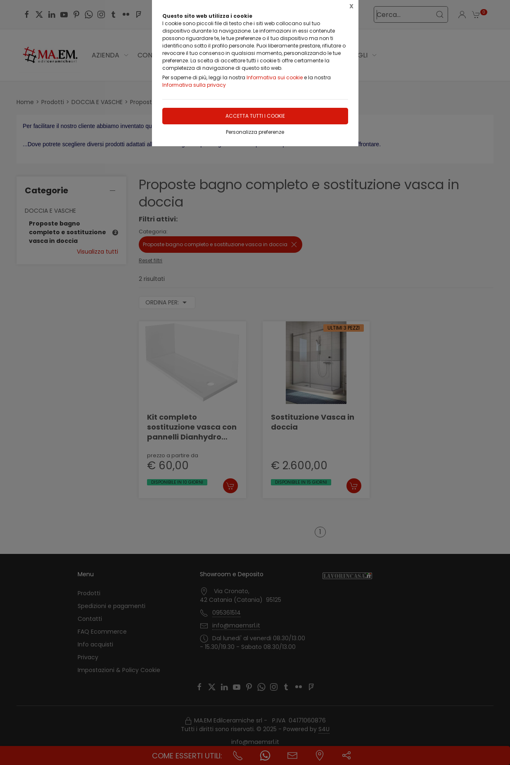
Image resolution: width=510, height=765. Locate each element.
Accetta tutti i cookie (255, 115)
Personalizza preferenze (255, 131)
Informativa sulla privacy (194, 84)
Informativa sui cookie (275, 77)
